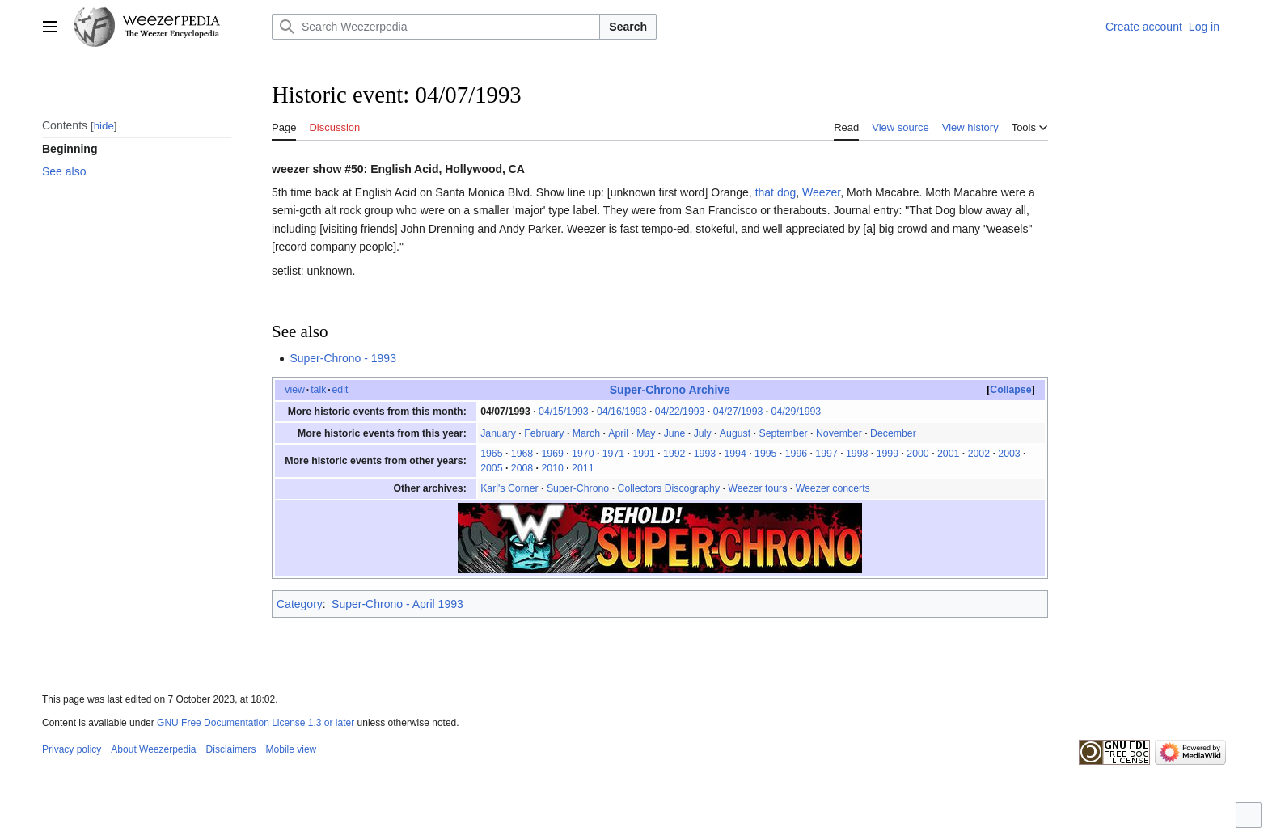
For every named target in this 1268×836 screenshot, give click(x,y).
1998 (857, 453)
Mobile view (291, 749)
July (703, 433)
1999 (887, 453)
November (839, 433)
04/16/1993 (622, 411)
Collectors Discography (668, 488)
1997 (826, 453)
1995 (765, 453)
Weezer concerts (833, 488)
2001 (948, 453)
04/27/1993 (738, 411)
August (735, 433)
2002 (979, 453)
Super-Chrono (578, 488)
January (498, 433)
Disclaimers (231, 749)
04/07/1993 (505, 411)
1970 (583, 453)
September (783, 433)
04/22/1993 (680, 411)
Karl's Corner (509, 488)
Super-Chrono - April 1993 (397, 603)
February (544, 433)
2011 (583, 468)
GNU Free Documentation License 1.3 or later (255, 722)
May (645, 433)
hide (104, 126)
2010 (552, 468)
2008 (522, 468)
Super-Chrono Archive (670, 389)
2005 (491, 468)
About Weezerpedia (153, 749)
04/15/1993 (564, 411)
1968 (522, 453)
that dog (776, 192)
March (586, 433)
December (893, 433)
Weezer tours (757, 488)
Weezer (821, 192)
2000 (917, 453)
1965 (491, 453)
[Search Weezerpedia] (436, 27)
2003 (1009, 453)
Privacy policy (71, 749)
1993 (705, 453)
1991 (643, 453)
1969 (552, 453)
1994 (735, 453)
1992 (674, 453)
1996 (796, 453)
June (675, 433)
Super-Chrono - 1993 (343, 358)
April (618, 433)
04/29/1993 (796, 411)
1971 (613, 453)
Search (628, 26)
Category (300, 603)
